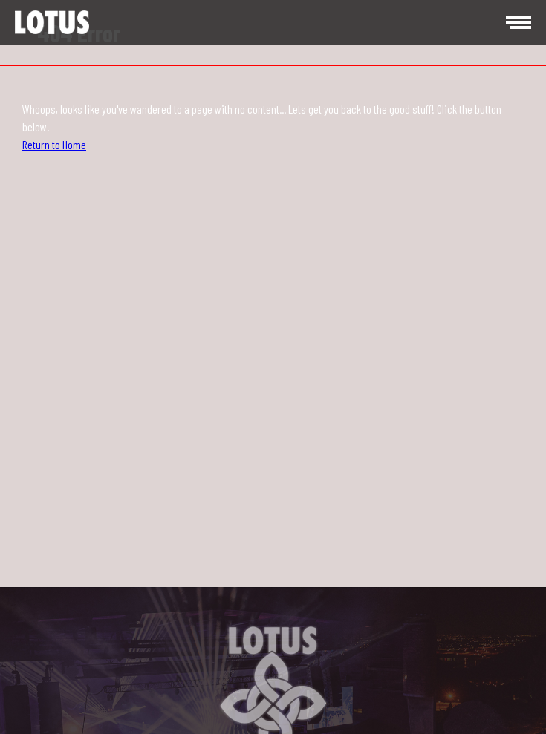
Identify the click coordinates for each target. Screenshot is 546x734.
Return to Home (54, 144)
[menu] (516, 22)
